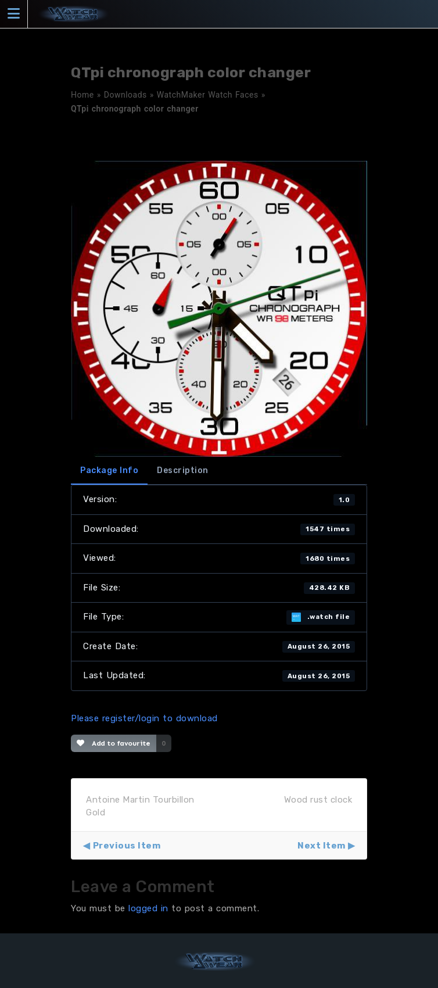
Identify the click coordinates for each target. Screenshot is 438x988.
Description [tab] (183, 470)
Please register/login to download (144, 718)
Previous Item (127, 845)
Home (82, 94)
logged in (148, 908)
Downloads (125, 94)
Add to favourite (113, 743)
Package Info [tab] (109, 470)
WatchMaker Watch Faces (208, 94)
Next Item (321, 845)
